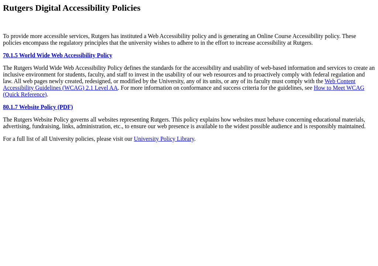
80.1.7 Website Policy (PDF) (38, 107)
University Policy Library (164, 139)
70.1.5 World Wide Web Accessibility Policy (57, 55)
